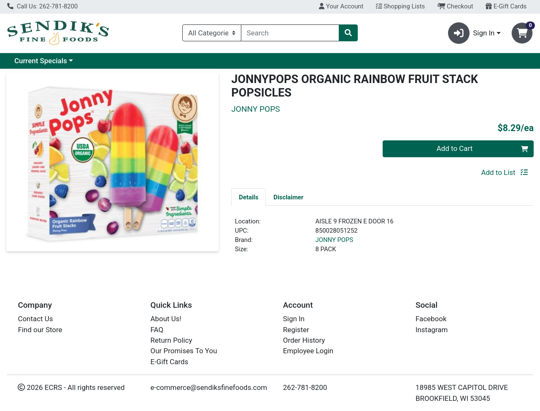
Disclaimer (288, 197)
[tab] (248, 196)
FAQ (157, 329)
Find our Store (40, 329)
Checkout (455, 6)
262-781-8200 (305, 387)
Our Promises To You (184, 351)
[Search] (290, 32)
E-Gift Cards (506, 6)
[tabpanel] (382, 239)
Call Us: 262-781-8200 (42, 6)
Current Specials (40, 60)
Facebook (431, 318)
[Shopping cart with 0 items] (522, 33)
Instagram (432, 329)
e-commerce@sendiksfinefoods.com (209, 387)
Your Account (341, 6)
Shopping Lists (400, 6)
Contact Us (35, 318)
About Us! (166, 318)
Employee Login (308, 351)
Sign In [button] (471, 33)
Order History (304, 340)
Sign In (294, 318)
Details (248, 197)
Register (296, 329)
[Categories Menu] (211, 32)
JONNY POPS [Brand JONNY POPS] (335, 240)
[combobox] (290, 32)
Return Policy (171, 340)
